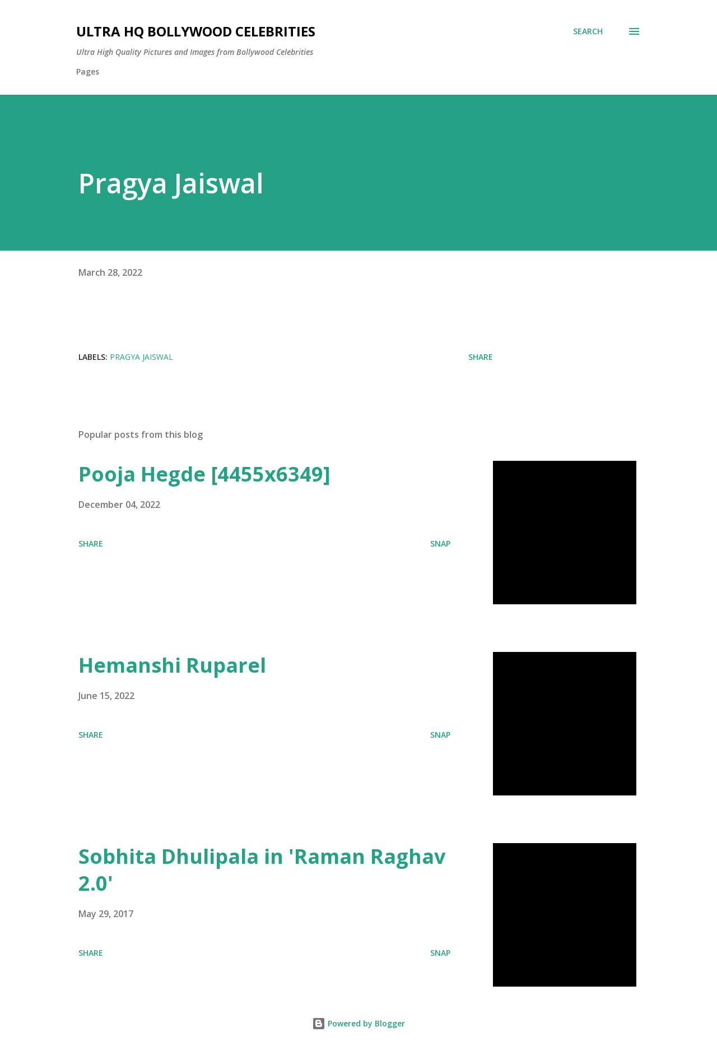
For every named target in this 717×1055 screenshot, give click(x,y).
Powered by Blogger (358, 1023)
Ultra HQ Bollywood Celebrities (195, 31)
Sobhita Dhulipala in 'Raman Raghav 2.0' (261, 870)
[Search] (588, 31)
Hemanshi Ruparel (172, 665)
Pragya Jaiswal (141, 356)
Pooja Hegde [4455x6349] (204, 474)
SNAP (440, 543)
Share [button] (480, 356)
